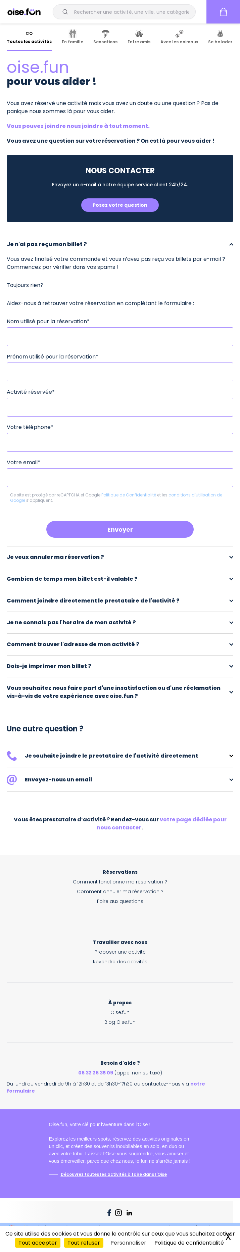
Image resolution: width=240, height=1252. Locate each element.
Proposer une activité (120, 952)
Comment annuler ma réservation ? (120, 891)
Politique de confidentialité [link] (189, 1243)
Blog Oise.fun (120, 1022)
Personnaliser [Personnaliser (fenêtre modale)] (128, 1243)
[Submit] (66, 11)
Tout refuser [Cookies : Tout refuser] (83, 1243)
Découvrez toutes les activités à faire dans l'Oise (114, 1174)
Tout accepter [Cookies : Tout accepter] (37, 1243)
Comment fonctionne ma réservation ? (120, 881)
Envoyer (120, 529)
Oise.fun (120, 1012)
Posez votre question (120, 205)
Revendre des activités (120, 961)
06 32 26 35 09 (95, 1072)
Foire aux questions (120, 901)
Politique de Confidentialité (129, 495)
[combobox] (124, 11)
